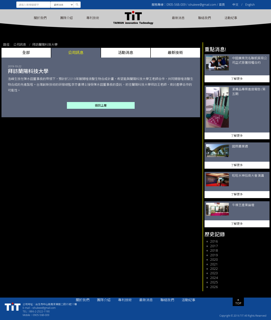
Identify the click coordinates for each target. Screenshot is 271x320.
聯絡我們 (204, 18)
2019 (214, 255)
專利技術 (92, 18)
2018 (214, 250)
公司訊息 (19, 44)
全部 (26, 52)
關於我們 (40, 18)
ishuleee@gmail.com (202, 5)
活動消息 (125, 52)
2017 (214, 246)
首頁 (222, 5)
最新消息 (178, 18)
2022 (214, 268)
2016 (214, 241)
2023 (214, 273)
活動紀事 (230, 18)
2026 (214, 287)
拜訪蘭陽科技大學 (45, 44)
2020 (214, 259)
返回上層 (101, 105)
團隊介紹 (66, 18)
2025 (214, 282)
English (250, 5)
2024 (214, 278)
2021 (214, 264)
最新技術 (175, 52)
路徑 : (7, 44)
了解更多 (237, 79)
